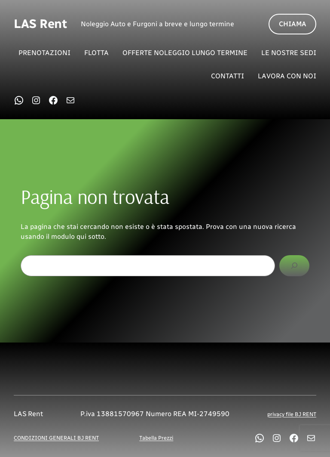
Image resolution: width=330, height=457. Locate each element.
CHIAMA (292, 24)
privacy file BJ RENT (291, 414)
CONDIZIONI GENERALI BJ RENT (56, 438)
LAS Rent (40, 23)
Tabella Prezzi (156, 438)
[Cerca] (294, 265)
